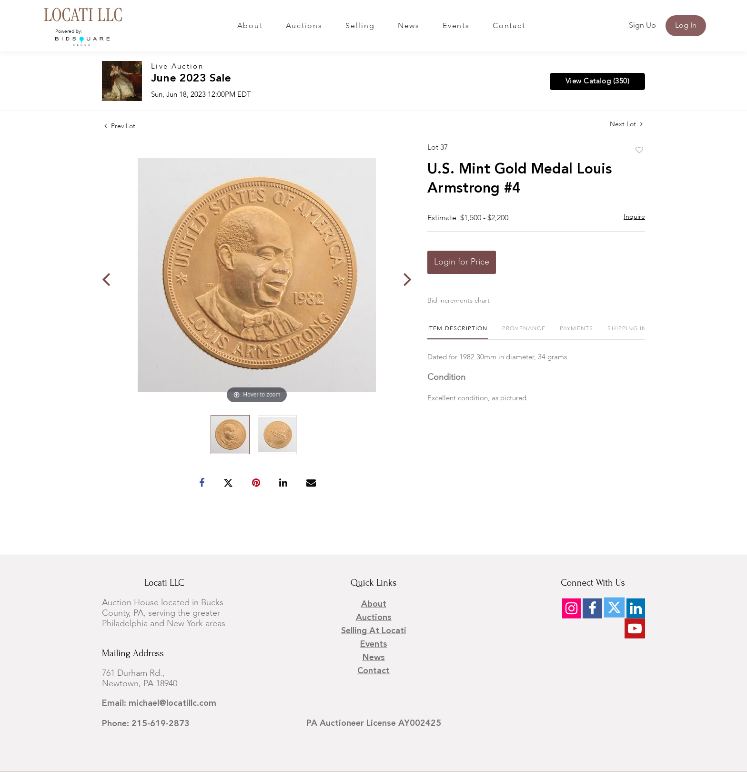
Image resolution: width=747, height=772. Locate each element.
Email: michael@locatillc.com (159, 703)
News (409, 26)
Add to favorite (639, 150)
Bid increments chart (458, 300)
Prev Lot (119, 126)
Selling (359, 26)
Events (456, 26)
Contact (509, 26)
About (250, 26)
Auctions (304, 26)
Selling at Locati (373, 631)
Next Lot (626, 124)
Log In (686, 26)
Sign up (642, 26)
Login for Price (461, 262)
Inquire (634, 216)
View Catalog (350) (597, 81)
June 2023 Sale (191, 78)
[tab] (457, 332)
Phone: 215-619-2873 (146, 724)
